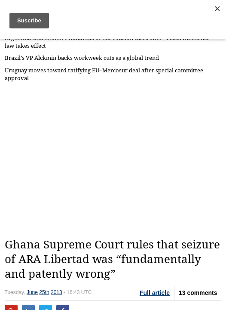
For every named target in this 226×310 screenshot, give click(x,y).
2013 (56, 292)
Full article (155, 292)
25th (44, 292)
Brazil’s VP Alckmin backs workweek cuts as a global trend (82, 58)
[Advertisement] (115, 164)
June (32, 292)
